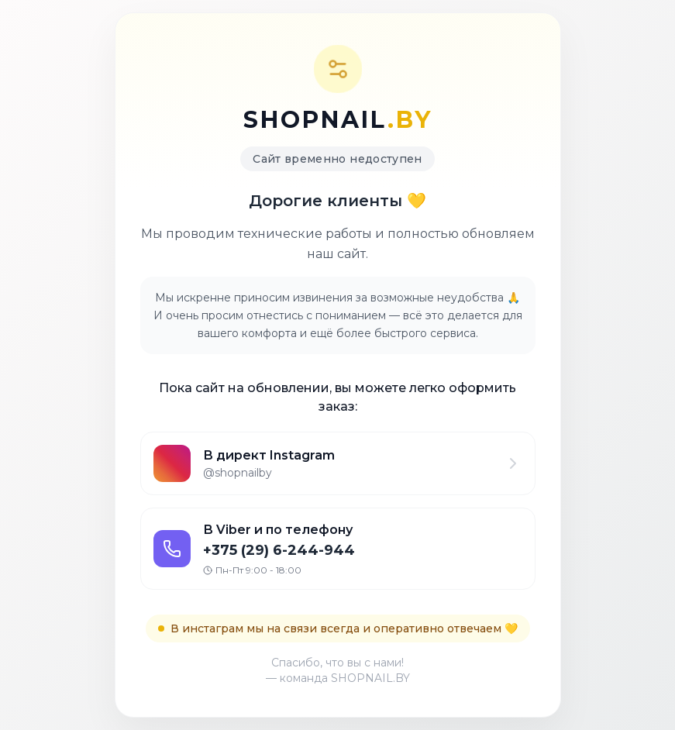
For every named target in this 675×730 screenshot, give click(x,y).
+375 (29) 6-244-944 (279, 550)
